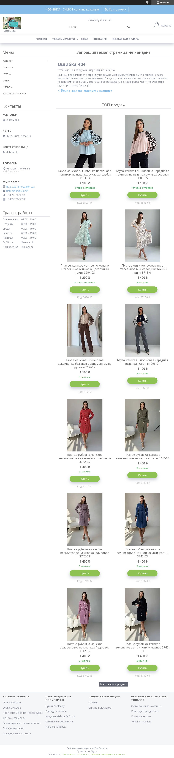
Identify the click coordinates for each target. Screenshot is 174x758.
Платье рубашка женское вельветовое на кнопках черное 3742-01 (142, 647)
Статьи (7, 74)
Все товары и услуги (112, 684)
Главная (41, 39)
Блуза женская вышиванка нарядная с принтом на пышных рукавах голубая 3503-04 (84, 174)
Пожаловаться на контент (75, 754)
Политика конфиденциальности (108, 754)
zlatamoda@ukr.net (17, 191)
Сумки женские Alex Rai (59, 721)
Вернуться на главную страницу (86, 90)
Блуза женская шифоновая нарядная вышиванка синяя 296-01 (142, 361)
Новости (8, 67)
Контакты (100, 39)
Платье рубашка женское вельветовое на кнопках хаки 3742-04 (142, 456)
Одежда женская (55, 711)
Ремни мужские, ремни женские (22, 723)
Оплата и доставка (100, 707)
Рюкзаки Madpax (55, 726)
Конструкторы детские (145, 711)
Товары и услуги (63, 39)
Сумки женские (12, 702)
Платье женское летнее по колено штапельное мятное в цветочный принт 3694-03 (85, 269)
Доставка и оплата (125, 39)
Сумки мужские (12, 707)
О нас (84, 39)
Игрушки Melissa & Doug (60, 716)
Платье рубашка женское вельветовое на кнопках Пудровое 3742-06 (85, 647)
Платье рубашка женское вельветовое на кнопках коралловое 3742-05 (84, 458)
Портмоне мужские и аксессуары (23, 712)
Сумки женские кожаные (146, 706)
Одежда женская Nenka (17, 733)
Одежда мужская (13, 728)
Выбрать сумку (115, 9)
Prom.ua (103, 748)
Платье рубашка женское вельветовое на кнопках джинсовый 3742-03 (142, 552)
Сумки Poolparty (55, 706)
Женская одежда (141, 721)
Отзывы (7, 87)
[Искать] (129, 27)
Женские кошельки (14, 718)
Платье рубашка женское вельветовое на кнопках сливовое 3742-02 (84, 552)
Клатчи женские (141, 716)
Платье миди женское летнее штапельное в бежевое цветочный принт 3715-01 (142, 269)
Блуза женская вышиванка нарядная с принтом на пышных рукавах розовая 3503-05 (142, 174)
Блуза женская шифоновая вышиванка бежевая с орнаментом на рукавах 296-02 (85, 363)
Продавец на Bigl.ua (87, 751)
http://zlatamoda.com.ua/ (21, 186)
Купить (84, 195)
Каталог (8, 60)
